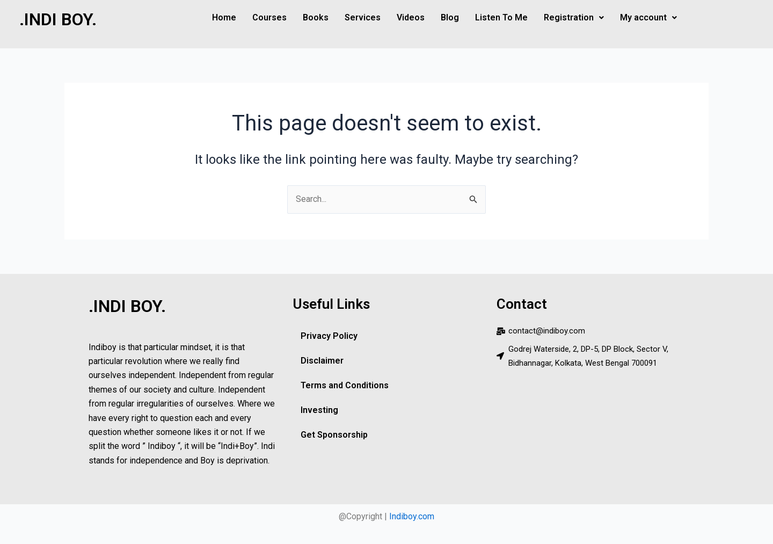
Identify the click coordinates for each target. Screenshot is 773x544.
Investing (319, 410)
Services (363, 17)
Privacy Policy (328, 336)
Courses (269, 17)
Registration (574, 17)
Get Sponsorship (334, 435)
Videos (411, 17)
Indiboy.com (411, 516)
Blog (450, 17)
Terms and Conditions (345, 385)
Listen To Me (501, 17)
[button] (574, 17)
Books (316, 17)
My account (648, 17)
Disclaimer (322, 361)
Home (224, 17)
